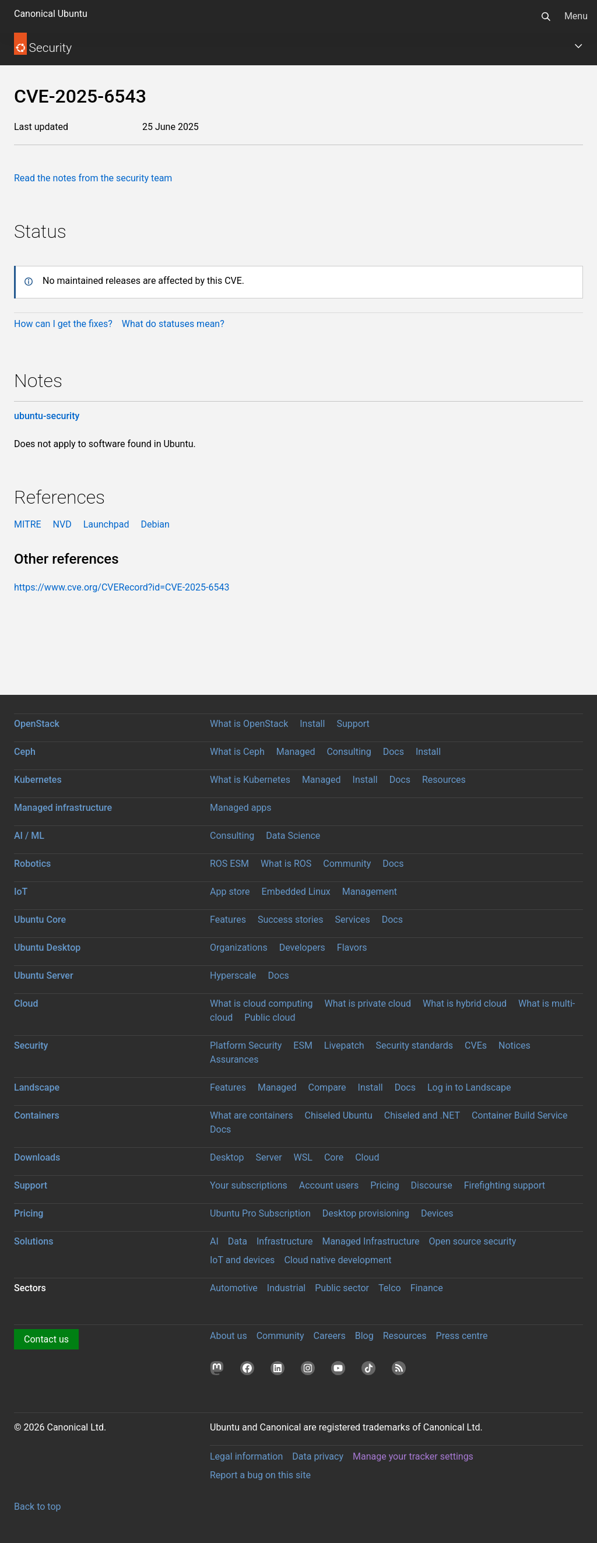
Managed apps (241, 807)
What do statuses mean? (173, 323)
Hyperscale (233, 975)
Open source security (473, 1241)
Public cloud (269, 1017)
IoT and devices (242, 1260)
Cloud (26, 1003)
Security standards (415, 1045)
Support (352, 723)
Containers (36, 1115)
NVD (62, 524)
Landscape (36, 1087)
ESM (302, 1045)
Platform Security (246, 1045)
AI (214, 1241)
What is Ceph (237, 751)
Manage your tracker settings (413, 1456)
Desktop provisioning (365, 1213)
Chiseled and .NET (422, 1115)
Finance (426, 1288)
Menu (576, 16)
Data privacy (317, 1456)
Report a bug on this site (260, 1475)
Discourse (431, 1185)
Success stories (291, 919)
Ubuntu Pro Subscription (260, 1213)
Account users (329, 1185)
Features (228, 919)
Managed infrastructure (63, 807)
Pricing (384, 1185)
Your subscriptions (248, 1185)
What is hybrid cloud (465, 1003)
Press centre (462, 1335)
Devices (437, 1213)
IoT (20, 891)
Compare (327, 1087)
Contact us (46, 1339)
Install (312, 723)
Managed (295, 751)
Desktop (227, 1157)
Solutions (33, 1241)
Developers (302, 947)
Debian (155, 524)
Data (237, 1241)
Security (31, 1045)
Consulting (348, 751)
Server (269, 1157)
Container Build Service (520, 1115)
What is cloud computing (261, 1003)
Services (352, 919)
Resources (444, 779)
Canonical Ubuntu (50, 13)
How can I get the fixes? (63, 323)
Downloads (37, 1157)
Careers (330, 1335)
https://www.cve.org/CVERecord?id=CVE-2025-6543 (121, 587)
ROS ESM (229, 863)
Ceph (25, 751)
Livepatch (344, 1045)
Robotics (32, 863)
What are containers (251, 1115)
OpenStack (36, 723)
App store (230, 891)
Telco (389, 1288)
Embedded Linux (296, 891)
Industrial (286, 1288)
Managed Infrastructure (370, 1241)
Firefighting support (504, 1185)
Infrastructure (284, 1241)
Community (347, 863)
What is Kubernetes (250, 779)
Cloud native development (337, 1260)
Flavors (352, 947)
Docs (393, 751)
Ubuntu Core (40, 919)
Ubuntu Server (43, 975)
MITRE (27, 524)
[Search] (545, 16)
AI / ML (29, 835)
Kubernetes (38, 779)
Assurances (234, 1059)
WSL (303, 1157)
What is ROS (286, 863)
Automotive (234, 1288)
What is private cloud (367, 1003)
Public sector (342, 1288)
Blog (364, 1335)
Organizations (239, 947)
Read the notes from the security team (93, 178)
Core (333, 1157)
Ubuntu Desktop (47, 947)
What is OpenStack (249, 723)
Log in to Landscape (469, 1087)
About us (228, 1335)
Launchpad (106, 524)
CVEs (476, 1045)
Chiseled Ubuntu (338, 1115)
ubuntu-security (46, 415)
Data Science (293, 835)
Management (369, 891)
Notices (514, 1045)
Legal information (246, 1456)
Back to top (37, 1506)
